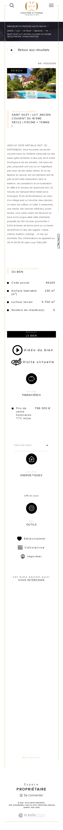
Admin (26, 808)
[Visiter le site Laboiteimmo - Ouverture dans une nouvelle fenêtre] (31, 819)
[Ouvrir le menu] (51, 5)
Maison (38, 31)
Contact (58, 241)
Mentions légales (46, 805)
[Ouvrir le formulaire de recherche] (11, 5)
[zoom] (31, 98)
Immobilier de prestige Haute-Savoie (26, 26)
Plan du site (30, 805)
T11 (46, 31)
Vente (10, 31)
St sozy (27, 31)
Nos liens (35, 808)
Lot (18, 31)
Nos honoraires (16, 805)
